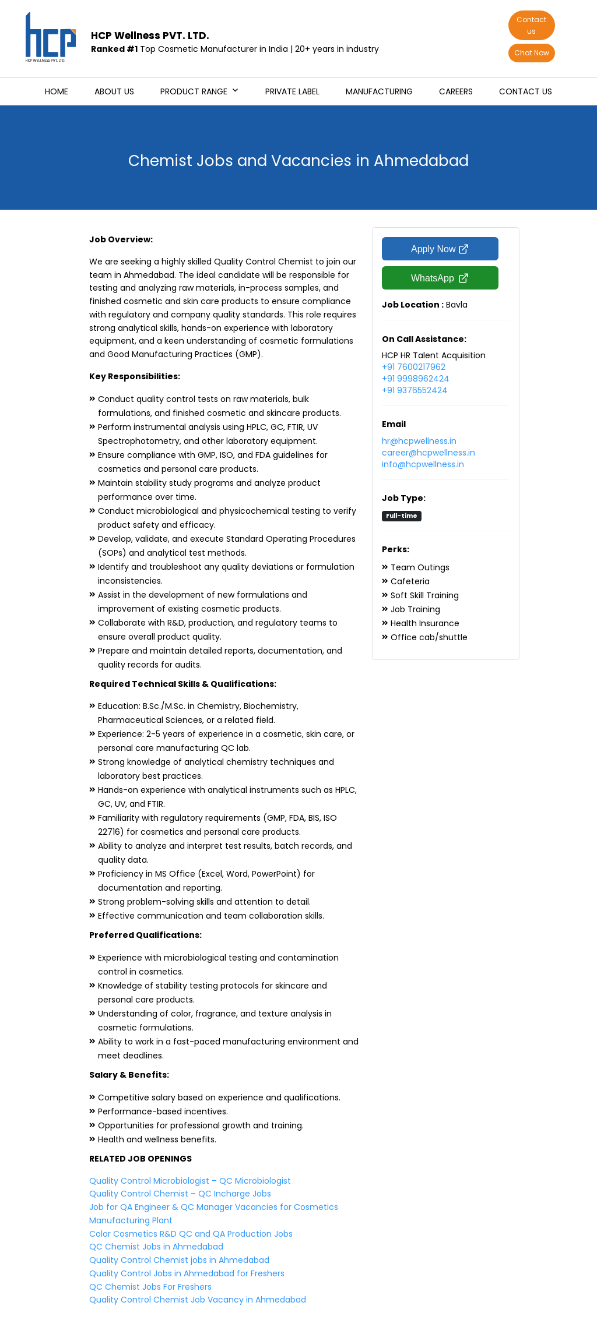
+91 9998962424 (415, 378)
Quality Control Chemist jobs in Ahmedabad (179, 1260)
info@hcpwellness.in (423, 464)
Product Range (193, 91)
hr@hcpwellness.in (419, 441)
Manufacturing (379, 91)
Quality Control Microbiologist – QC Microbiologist (190, 1181)
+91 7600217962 (413, 367)
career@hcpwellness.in (428, 452)
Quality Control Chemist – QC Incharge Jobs (180, 1193)
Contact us (531, 25)
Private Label (292, 91)
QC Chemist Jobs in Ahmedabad (156, 1246)
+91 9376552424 (415, 390)
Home (56, 91)
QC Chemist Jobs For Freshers (150, 1287)
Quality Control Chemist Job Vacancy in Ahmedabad (197, 1299)
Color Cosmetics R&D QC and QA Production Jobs (191, 1234)
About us (114, 91)
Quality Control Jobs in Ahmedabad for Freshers (187, 1273)
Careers (456, 91)
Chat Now (531, 53)
